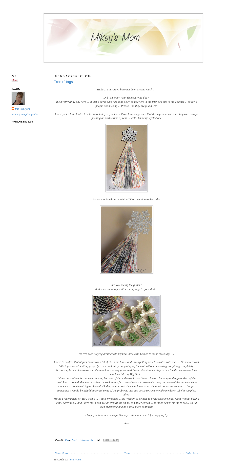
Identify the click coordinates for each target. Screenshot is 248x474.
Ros (67, 440)
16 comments (86, 440)
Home (127, 453)
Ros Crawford (22, 108)
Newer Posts (61, 453)
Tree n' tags (63, 82)
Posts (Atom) (75, 459)
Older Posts (192, 453)
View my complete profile (25, 114)
